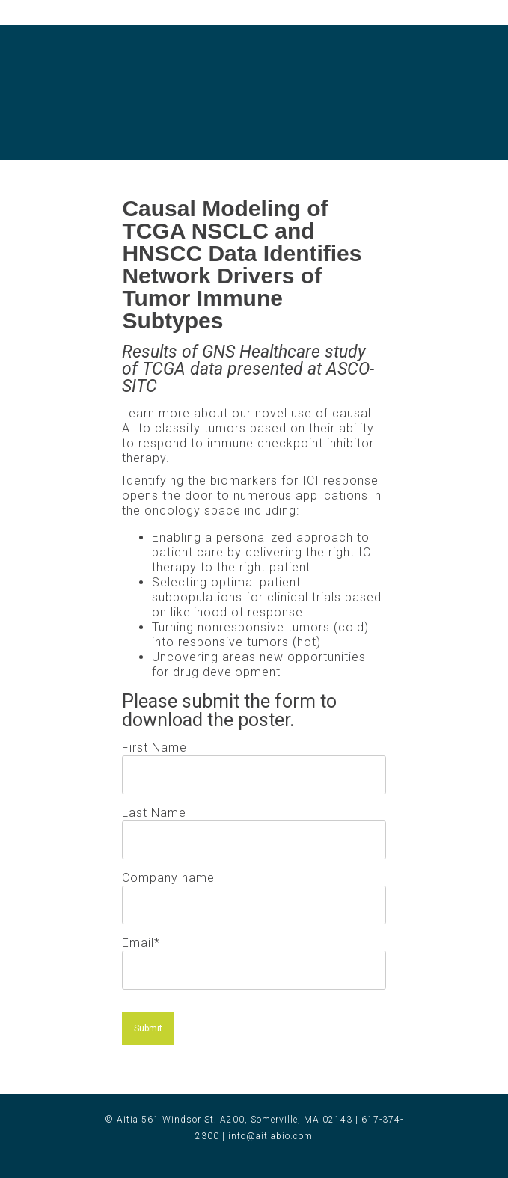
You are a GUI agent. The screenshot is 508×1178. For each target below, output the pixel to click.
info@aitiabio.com (270, 1136)
